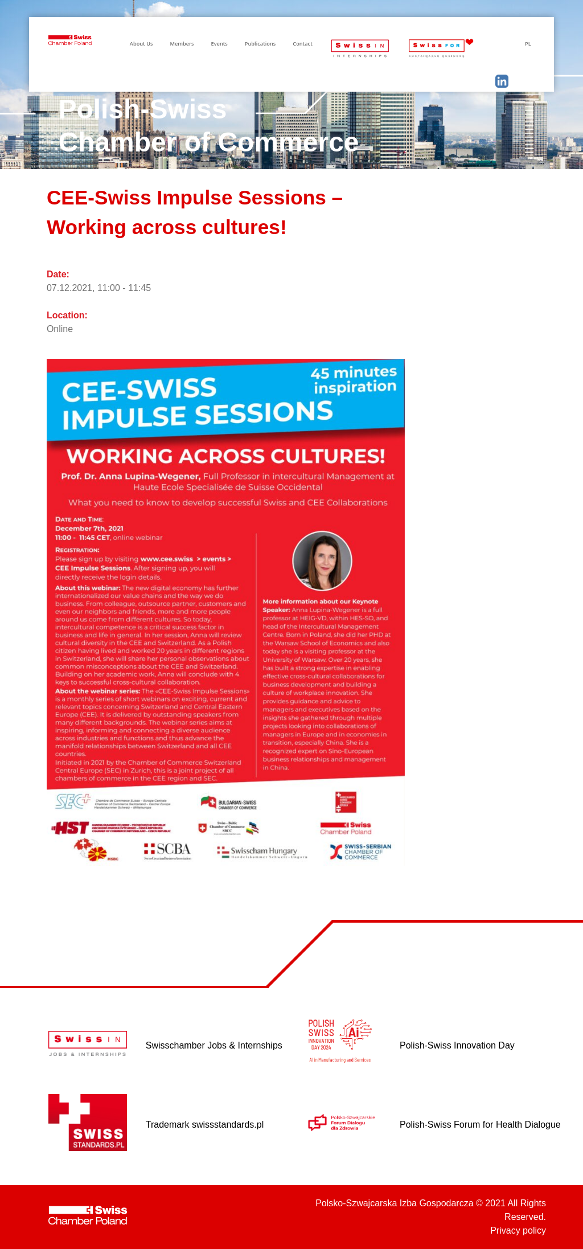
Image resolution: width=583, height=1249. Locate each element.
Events (219, 43)
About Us (141, 43)
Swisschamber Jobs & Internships (214, 1045)
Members (182, 43)
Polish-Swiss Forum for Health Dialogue (480, 1124)
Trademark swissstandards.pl (205, 1124)
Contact (303, 43)
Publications (260, 43)
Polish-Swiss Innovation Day (457, 1045)
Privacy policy (518, 1230)
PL (528, 43)
